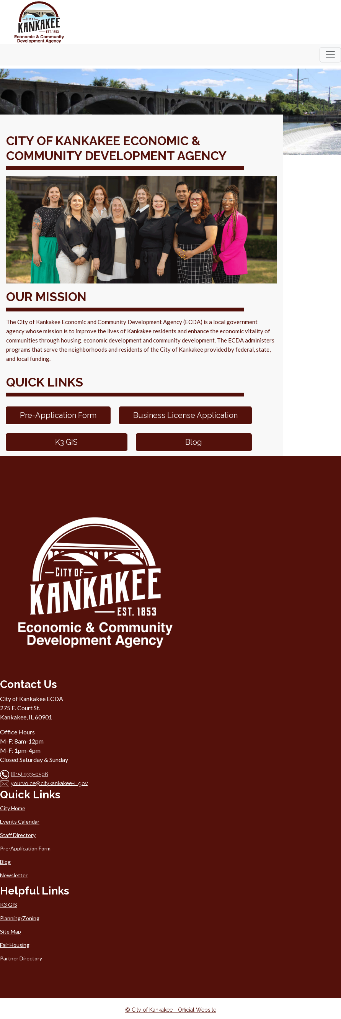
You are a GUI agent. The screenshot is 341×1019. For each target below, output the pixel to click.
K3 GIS (66, 442)
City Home (12, 808)
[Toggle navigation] (330, 54)
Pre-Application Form (58, 415)
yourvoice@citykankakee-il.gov (49, 783)
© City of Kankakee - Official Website (170, 1010)
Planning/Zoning (19, 918)
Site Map (10, 931)
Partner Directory (21, 958)
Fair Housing (14, 945)
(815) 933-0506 (29, 774)
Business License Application (185, 415)
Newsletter (14, 875)
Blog (193, 442)
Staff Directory (18, 835)
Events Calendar (19, 821)
